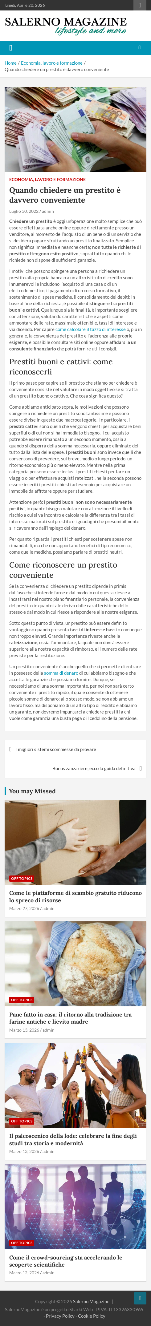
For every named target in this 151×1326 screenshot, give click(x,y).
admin (48, 211)
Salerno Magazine (91, 1301)
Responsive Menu (139, 5)
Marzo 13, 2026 (24, 1030)
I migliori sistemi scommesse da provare (55, 749)
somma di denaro (61, 673)
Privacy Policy (60, 1316)
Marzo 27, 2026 (24, 908)
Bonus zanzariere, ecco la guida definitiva (94, 768)
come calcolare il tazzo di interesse (90, 329)
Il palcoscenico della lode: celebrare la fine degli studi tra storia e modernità (73, 1139)
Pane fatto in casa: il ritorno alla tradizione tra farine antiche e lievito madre (70, 1018)
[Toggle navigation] (11, 48)
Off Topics (21, 878)
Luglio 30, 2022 (24, 211)
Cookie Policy (91, 1316)
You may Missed (32, 791)
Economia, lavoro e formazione (47, 179)
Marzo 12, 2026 (24, 1272)
